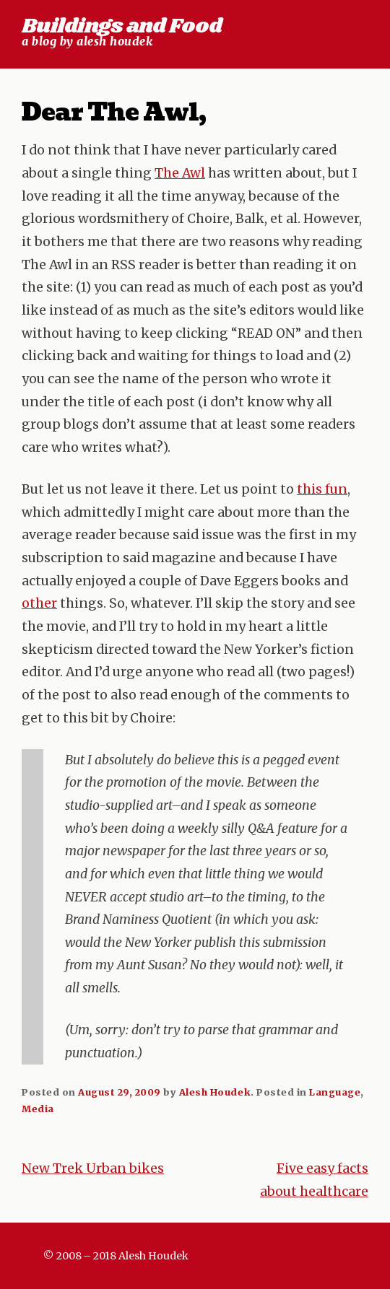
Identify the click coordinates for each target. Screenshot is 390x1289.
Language (334, 1092)
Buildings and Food (122, 26)
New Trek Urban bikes (93, 1168)
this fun (322, 489)
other (39, 603)
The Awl (180, 173)
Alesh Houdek (215, 1092)
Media (38, 1108)
